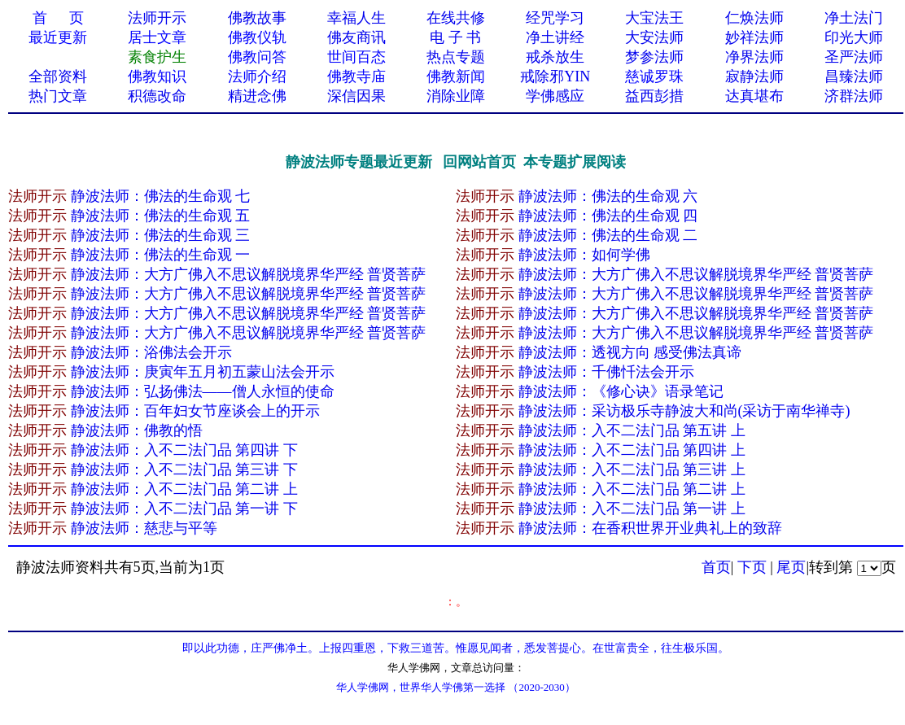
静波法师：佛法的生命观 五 (161, 215)
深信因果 (356, 96)
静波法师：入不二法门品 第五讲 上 (631, 430)
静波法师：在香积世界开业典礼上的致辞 (650, 528)
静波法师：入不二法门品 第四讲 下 (184, 450)
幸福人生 (356, 18)
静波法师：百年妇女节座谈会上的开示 (195, 411)
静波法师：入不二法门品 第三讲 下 (184, 469)
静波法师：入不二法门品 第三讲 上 (631, 469)
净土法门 (853, 18)
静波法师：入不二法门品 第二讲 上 (184, 489)
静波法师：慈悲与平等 (144, 528)
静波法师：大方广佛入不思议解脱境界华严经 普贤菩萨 (248, 274)
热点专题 (455, 57)
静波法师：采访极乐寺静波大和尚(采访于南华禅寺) (684, 411)
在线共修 (455, 18)
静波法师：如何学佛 (584, 255)
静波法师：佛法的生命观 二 (608, 235)
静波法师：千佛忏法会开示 (606, 372)
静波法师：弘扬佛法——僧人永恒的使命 (202, 391)
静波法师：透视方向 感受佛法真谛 (630, 352)
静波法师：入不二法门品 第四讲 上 (631, 450)
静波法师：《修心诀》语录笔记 (621, 391)
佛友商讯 (356, 37)
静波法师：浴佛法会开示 (151, 352)
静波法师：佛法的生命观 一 (161, 255)
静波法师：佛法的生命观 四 (608, 215)
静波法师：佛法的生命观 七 (161, 196)
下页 (752, 567)
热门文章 (57, 96)
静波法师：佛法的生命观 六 (608, 196)
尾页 (791, 567)
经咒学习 (555, 18)
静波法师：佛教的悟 (137, 430)
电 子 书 (455, 37)
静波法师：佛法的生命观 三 (161, 235)
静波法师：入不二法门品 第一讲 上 (631, 508)
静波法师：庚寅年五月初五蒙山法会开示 (202, 372)
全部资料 (57, 76)
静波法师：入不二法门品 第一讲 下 (184, 508)
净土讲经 (555, 37)
